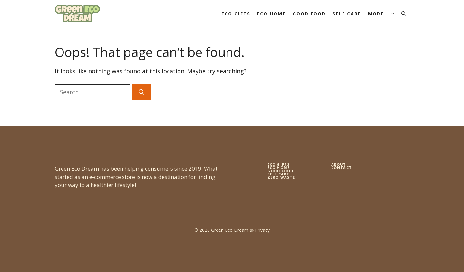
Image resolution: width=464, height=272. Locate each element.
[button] (403, 13)
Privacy (262, 230)
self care (278, 174)
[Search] (141, 92)
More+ (383, 13)
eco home (278, 167)
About (338, 164)
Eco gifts (278, 164)
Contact (341, 167)
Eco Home (271, 14)
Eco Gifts (235, 14)
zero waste (281, 177)
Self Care (347, 14)
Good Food (309, 14)
